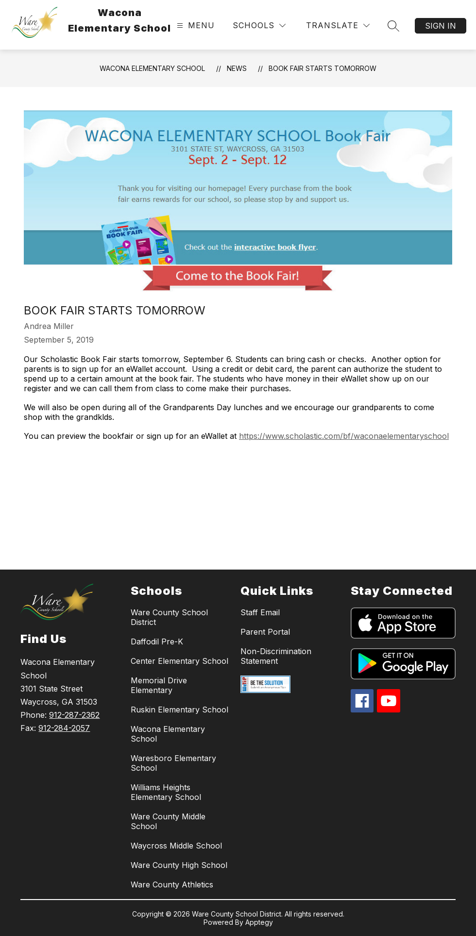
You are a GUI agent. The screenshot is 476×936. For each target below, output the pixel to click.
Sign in (440, 26)
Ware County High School (179, 865)
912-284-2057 (64, 728)
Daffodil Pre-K (157, 641)
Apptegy (259, 922)
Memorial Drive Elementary (159, 685)
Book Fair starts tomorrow (322, 68)
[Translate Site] (338, 25)
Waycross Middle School (176, 845)
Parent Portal (265, 632)
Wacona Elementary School (152, 68)
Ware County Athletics (172, 884)
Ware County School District (169, 617)
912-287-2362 (74, 715)
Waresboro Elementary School (173, 763)
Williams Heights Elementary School (166, 792)
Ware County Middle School (168, 821)
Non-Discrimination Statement (275, 656)
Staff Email (260, 612)
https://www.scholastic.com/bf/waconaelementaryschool (344, 436)
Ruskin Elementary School (179, 709)
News (237, 68)
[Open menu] (194, 25)
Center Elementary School (179, 661)
